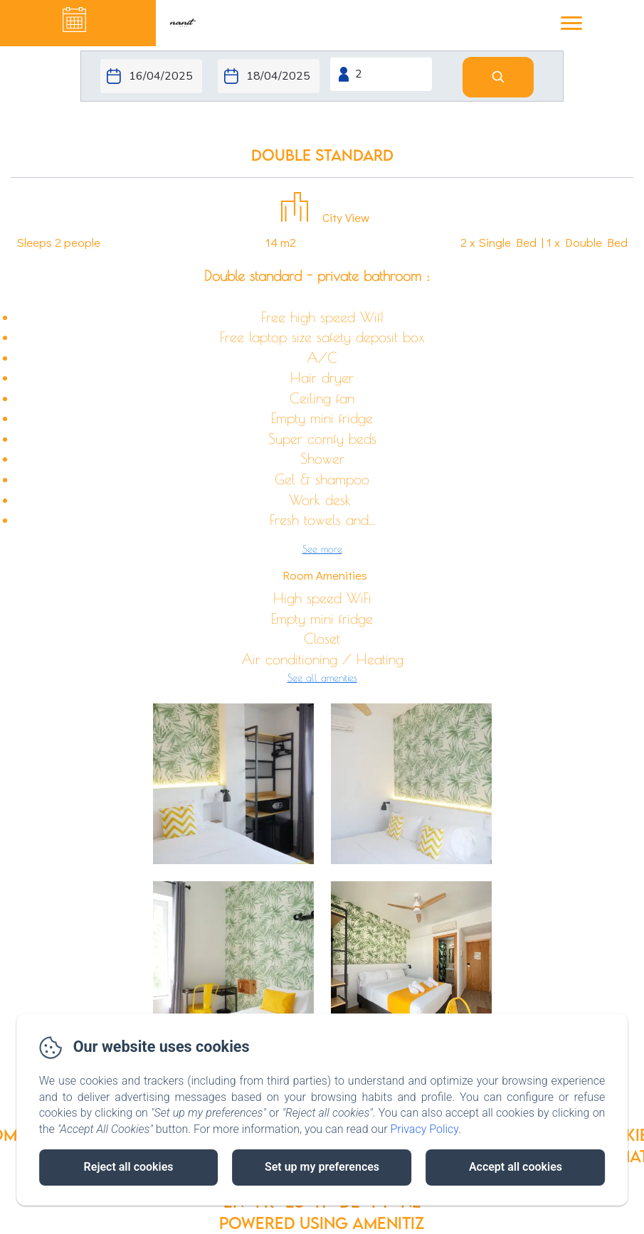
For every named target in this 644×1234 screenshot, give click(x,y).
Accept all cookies (515, 1167)
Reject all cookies (129, 1167)
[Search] (498, 77)
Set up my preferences (322, 1167)
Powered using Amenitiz (322, 1223)
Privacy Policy (424, 1129)
